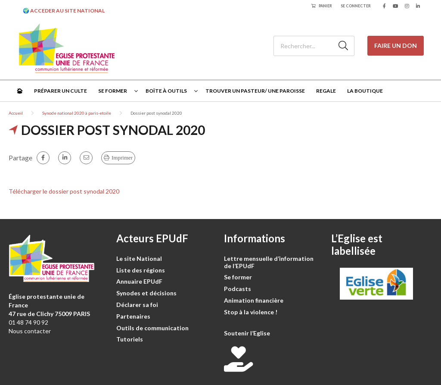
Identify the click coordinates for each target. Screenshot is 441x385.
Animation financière (253, 300)
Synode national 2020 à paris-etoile (76, 113)
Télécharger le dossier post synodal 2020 (64, 191)
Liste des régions (140, 270)
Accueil (16, 113)
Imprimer (122, 157)
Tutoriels (129, 339)
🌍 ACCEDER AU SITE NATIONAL (64, 10)
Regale (326, 91)
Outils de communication (152, 328)
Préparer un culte (60, 91)
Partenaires (133, 316)
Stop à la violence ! (250, 312)
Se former (112, 91)
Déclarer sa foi (137, 304)
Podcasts (237, 288)
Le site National (139, 258)
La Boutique (365, 91)
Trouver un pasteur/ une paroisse (255, 91)
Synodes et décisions (146, 293)
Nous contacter (30, 331)
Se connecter (356, 5)
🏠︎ (19, 91)
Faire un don (395, 45)
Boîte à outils (166, 91)
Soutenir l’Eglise (247, 333)
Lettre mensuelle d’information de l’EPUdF (269, 262)
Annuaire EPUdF (139, 281)
